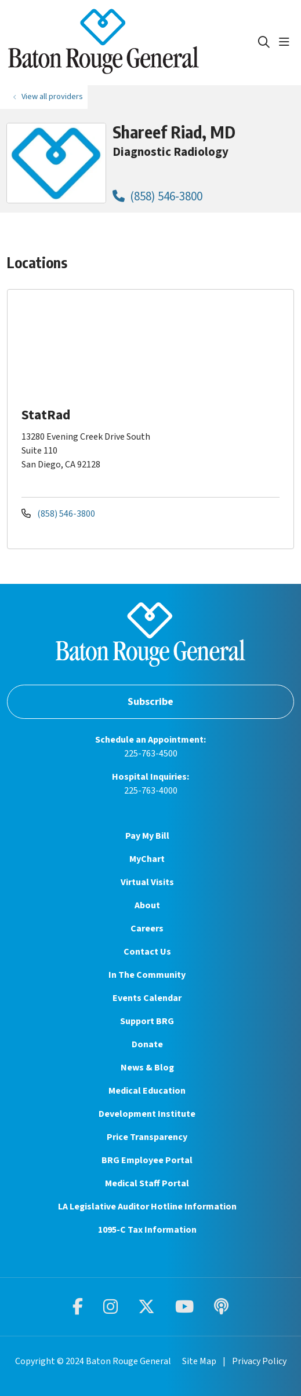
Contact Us (147, 951)
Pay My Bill (147, 835)
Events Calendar (147, 998)
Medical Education (147, 1090)
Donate (147, 1044)
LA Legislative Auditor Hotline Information (147, 1206)
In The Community (147, 975)
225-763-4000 (150, 790)
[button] (286, 42)
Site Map (199, 1361)
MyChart (147, 859)
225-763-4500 (150, 753)
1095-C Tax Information (147, 1229)
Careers (147, 928)
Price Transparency (147, 1137)
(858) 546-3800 (157, 196)
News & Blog (147, 1067)
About (147, 905)
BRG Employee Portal (147, 1160)
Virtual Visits (147, 882)
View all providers (52, 96)
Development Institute (147, 1114)
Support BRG (147, 1021)
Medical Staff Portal (147, 1183)
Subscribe (150, 702)
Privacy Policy (259, 1361)
